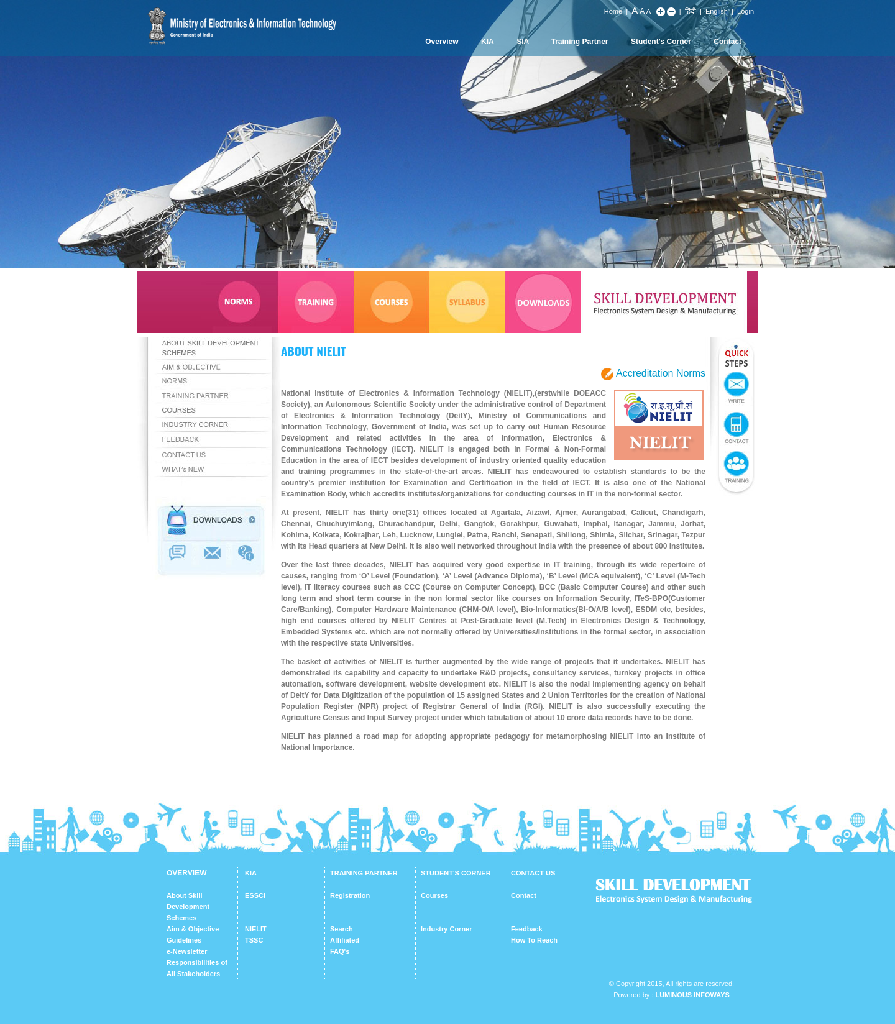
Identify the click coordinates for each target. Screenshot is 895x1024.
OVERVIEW (186, 873)
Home (613, 11)
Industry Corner (446, 929)
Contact (727, 41)
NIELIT (256, 929)
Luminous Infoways (692, 995)
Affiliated (344, 940)
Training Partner (579, 41)
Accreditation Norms (660, 373)
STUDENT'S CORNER (456, 873)
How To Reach (534, 940)
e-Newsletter (187, 951)
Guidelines (184, 940)
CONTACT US (533, 873)
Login (745, 11)
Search (341, 929)
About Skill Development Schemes (188, 906)
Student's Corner (661, 41)
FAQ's (339, 951)
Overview (441, 41)
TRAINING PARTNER (364, 873)
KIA (487, 41)
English (716, 11)
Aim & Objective (193, 929)
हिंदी (690, 11)
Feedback (527, 929)
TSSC (254, 940)
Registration (350, 895)
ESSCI (255, 895)
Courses (434, 895)
